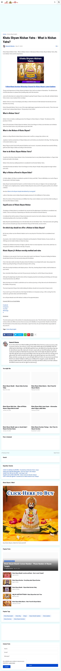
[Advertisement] (30, 18)
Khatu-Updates (46, 616)
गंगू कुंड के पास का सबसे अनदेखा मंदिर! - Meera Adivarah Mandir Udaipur (20, 475)
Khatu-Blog (18, 616)
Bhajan (25, 616)
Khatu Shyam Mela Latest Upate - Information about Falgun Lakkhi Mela (44, 407)
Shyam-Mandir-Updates (34, 616)
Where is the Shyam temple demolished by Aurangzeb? (21, 191)
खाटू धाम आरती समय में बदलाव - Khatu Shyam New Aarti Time (27, 594)
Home (4, 34)
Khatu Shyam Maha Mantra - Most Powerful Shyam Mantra (43, 387)
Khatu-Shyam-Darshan (19, 619)
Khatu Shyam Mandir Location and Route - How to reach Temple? (28, 573)
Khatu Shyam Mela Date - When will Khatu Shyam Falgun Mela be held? (14, 407)
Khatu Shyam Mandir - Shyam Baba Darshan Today (15, 387)
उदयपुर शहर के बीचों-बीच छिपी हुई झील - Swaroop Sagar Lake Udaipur (19, 471)
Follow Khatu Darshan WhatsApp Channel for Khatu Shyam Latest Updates (30, 86)
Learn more (12, 663)
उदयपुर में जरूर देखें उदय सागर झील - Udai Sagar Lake (15, 473)
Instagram (5, 307)
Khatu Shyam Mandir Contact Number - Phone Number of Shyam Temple (27, 565)
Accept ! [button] (7, 666)
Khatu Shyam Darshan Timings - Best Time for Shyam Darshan (44, 428)
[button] (2, 2)
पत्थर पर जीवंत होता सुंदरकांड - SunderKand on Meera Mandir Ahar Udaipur (21, 476)
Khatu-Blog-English (12, 34)
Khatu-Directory (7, 619)
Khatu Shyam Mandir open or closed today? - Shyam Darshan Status (15, 428)
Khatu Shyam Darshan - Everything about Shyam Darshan (26, 580)
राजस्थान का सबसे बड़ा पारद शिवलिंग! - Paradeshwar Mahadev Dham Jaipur (21, 470)
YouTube (5, 308)
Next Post (56, 453)
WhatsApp (5, 310)
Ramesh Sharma (14, 342)
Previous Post (5, 453)
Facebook (5, 305)
